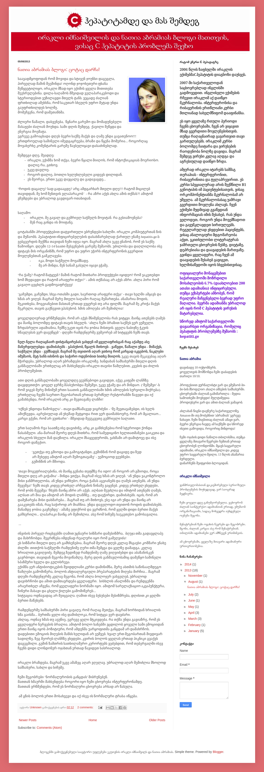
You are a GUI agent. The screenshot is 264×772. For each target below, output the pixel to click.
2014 (188, 564)
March (193, 618)
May (191, 606)
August (193, 581)
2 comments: (85, 707)
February (194, 625)
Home (93, 720)
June (192, 600)
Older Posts (157, 720)
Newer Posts (27, 720)
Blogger (218, 752)
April (191, 612)
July (191, 594)
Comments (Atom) (49, 727)
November (195, 575)
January (194, 631)
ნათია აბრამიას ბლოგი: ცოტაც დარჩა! (59, 69)
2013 (188, 570)
